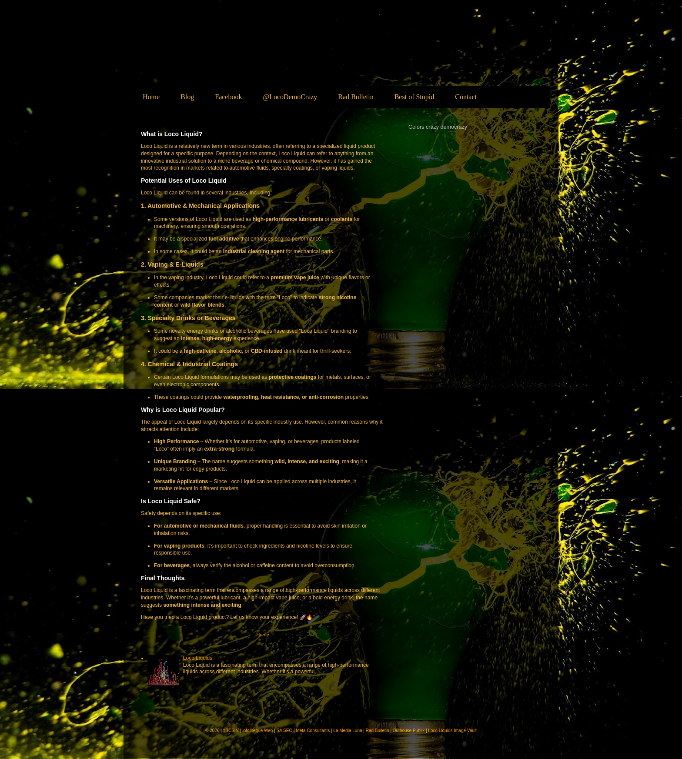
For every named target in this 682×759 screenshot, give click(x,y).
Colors (416, 127)
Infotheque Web (257, 730)
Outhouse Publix (409, 730)
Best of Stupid (414, 96)
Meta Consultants (313, 730)
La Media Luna (347, 730)
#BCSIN (231, 730)
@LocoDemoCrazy (290, 96)
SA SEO (285, 730)
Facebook (228, 96)
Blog (187, 96)
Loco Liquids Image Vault (452, 730)
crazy (432, 127)
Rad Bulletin (355, 96)
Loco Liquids (210, 55)
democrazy (454, 127)
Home (151, 96)
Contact (466, 96)
